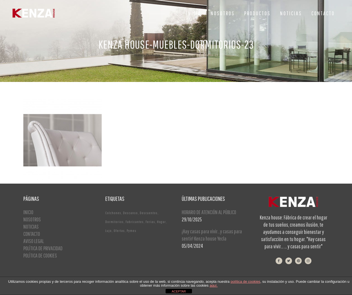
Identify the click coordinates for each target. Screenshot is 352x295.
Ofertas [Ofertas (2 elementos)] (119, 231)
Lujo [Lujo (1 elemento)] (108, 231)
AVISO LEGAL (33, 241)
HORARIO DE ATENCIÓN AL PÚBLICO (209, 212)
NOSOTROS (32, 219)
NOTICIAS (31, 226)
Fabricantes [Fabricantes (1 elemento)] (135, 222)
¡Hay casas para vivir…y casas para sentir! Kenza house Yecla (212, 235)
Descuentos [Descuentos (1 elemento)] (149, 213)
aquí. (213, 285)
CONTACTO (31, 234)
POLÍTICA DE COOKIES (40, 255)
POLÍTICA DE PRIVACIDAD (43, 248)
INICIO (28, 212)
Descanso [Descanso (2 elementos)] (130, 213)
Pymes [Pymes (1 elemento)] (131, 231)
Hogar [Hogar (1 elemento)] (161, 222)
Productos (153, 55)
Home (138, 55)
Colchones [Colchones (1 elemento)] (113, 213)
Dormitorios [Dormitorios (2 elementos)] (114, 222)
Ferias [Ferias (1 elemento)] (150, 222)
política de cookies (245, 281)
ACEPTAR (179, 291)
